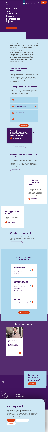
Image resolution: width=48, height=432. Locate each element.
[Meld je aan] (14, 398)
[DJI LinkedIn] (45, 423)
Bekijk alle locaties (11, 244)
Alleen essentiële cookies (22, 420)
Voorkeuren (11, 423)
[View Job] (32, 293)
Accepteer (11, 420)
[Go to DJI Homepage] (29, 2)
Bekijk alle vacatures (24, 335)
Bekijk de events (15, 191)
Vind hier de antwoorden (16, 265)
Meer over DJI (34, 221)
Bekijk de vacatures (11, 27)
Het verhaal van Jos (17, 160)
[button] (30, 293)
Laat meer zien (24, 125)
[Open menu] (44, 2)
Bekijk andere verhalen (19, 168)
